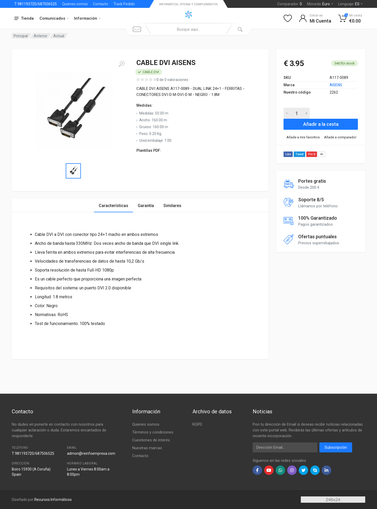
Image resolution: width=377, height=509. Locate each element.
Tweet (299, 154)
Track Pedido (124, 4)
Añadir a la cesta (321, 124)
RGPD (197, 424)
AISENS (336, 85)
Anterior (40, 36)
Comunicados (54, 18)
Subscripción (336, 447)
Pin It (311, 154)
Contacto (100, 4)
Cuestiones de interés (151, 440)
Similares (172, 205)
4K (321, 154)
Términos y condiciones (152, 432)
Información (87, 18)
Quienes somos (75, 4)
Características (113, 205)
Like (288, 154)
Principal (21, 36)
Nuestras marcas (147, 448)
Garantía (146, 205)
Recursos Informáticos (53, 499)
